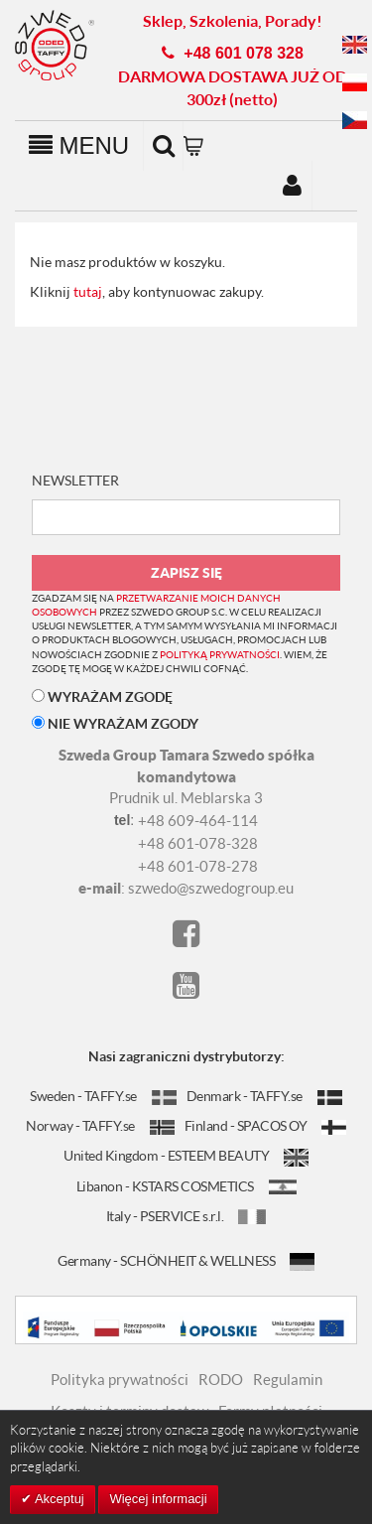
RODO (220, 1379)
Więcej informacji (157, 1498)
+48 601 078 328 (244, 53)
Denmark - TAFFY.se (264, 1095)
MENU (79, 145)
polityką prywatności (220, 654)
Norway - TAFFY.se (100, 1125)
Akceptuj (58, 1498)
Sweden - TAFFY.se (103, 1095)
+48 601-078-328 (198, 843)
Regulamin (287, 1379)
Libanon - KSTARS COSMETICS (186, 1186)
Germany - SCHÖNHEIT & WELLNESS (186, 1260)
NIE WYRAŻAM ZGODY (115, 723)
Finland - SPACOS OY (266, 1125)
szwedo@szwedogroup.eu (211, 888)
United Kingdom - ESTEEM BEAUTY (186, 1155)
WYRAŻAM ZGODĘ (102, 696)
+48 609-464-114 (198, 820)
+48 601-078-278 (198, 866)
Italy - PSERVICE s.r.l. (186, 1215)
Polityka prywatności (119, 1379)
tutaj (87, 291)
